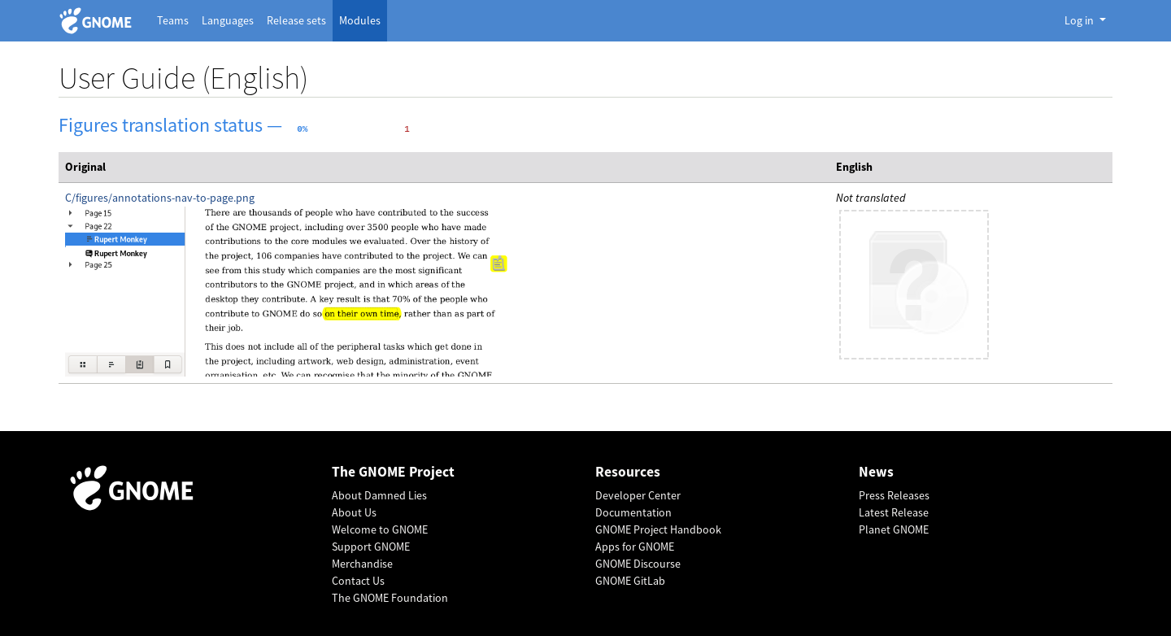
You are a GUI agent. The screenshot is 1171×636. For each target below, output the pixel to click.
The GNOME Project (393, 472)
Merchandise (362, 563)
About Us (354, 512)
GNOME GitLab (630, 580)
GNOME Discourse (638, 563)
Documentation (633, 512)
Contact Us (358, 580)
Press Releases (894, 495)
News (876, 472)
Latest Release (894, 512)
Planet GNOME (894, 529)
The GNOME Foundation (390, 597)
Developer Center (638, 495)
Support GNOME (371, 546)
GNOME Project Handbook (658, 529)
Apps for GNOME (634, 546)
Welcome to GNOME (380, 529)
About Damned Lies (379, 495)
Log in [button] (1080, 20)
